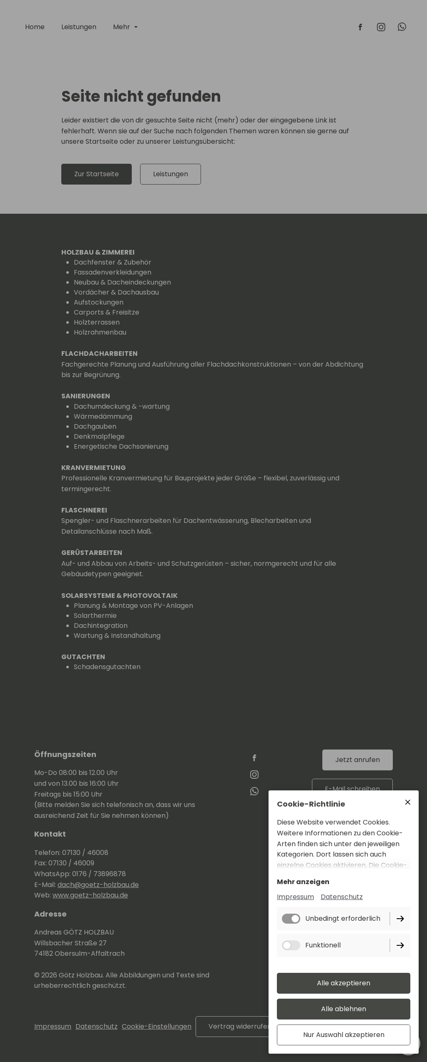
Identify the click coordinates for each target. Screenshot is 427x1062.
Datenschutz (342, 897)
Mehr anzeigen (303, 882)
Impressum (295, 897)
